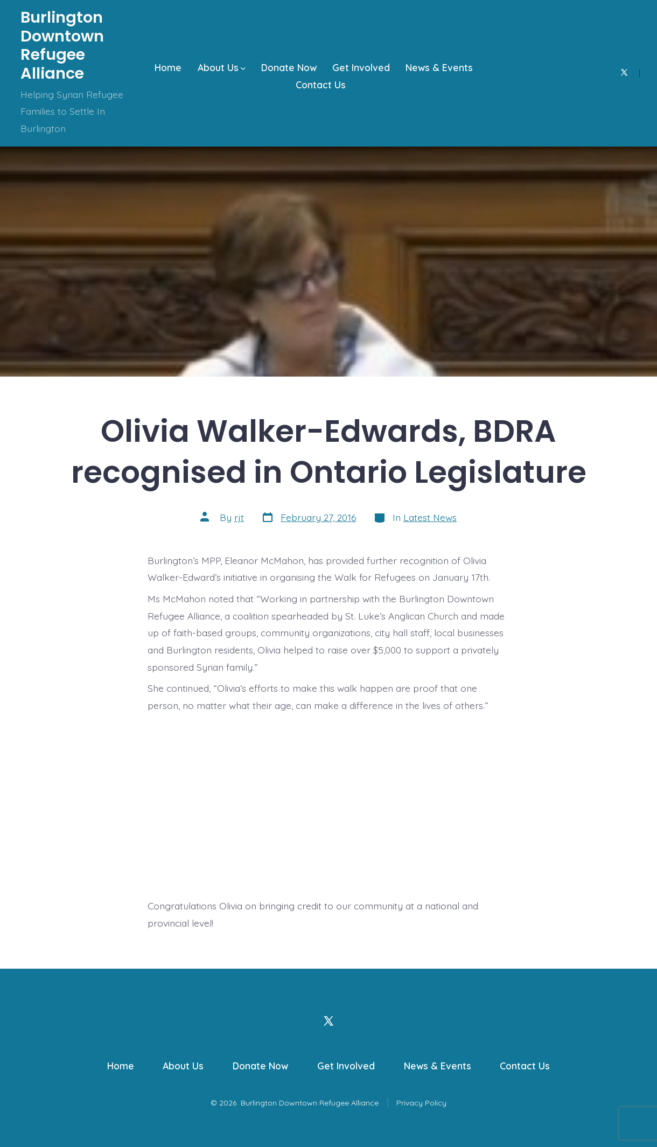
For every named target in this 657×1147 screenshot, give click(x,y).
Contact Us (321, 85)
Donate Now (289, 67)
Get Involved (361, 67)
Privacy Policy (421, 1103)
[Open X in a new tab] (624, 72)
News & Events (439, 67)
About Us (222, 67)
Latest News (430, 517)
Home (168, 67)
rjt (239, 517)
